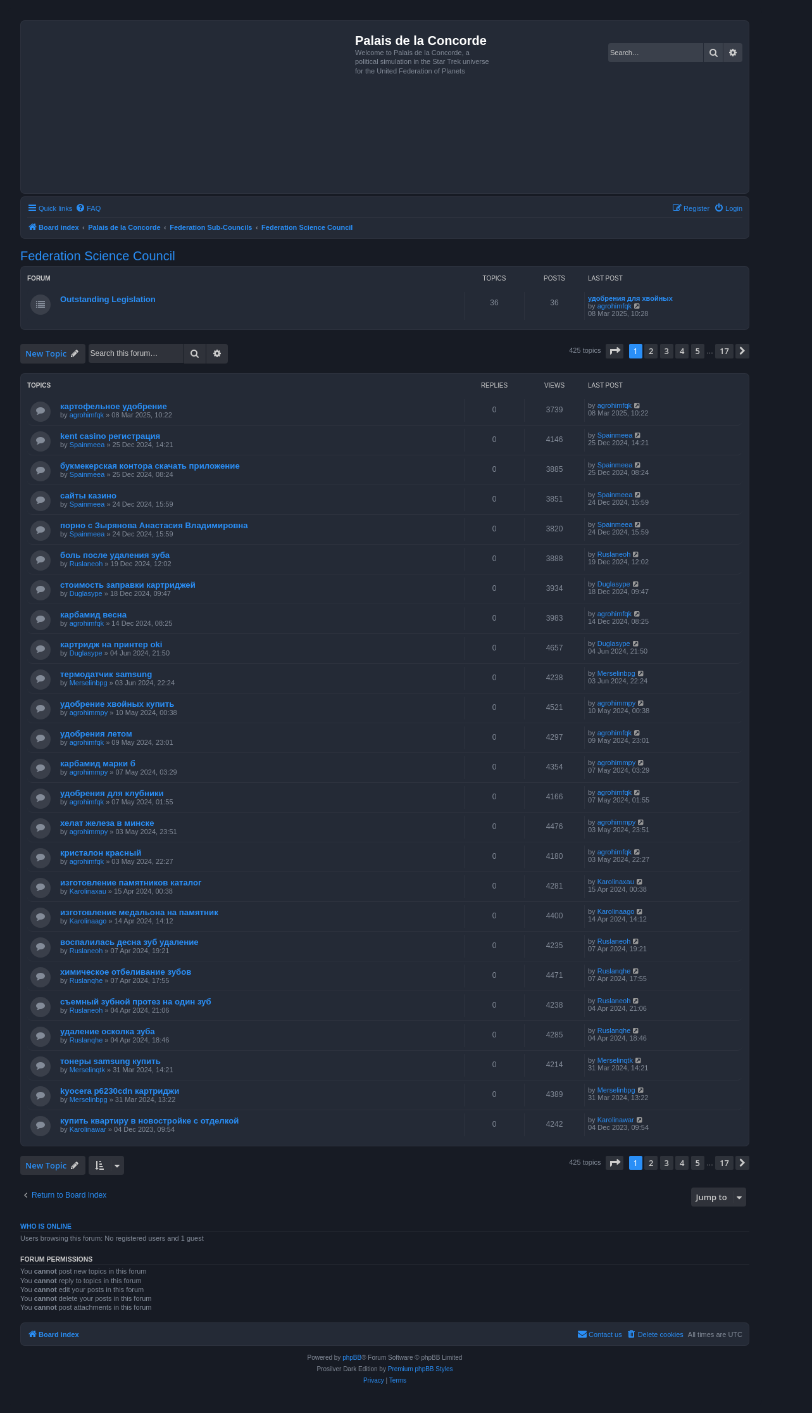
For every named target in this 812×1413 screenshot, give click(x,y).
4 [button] (682, 351)
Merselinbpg (89, 683)
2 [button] (651, 351)
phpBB (351, 1357)
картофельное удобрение (113, 406)
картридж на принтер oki (111, 644)
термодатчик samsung (106, 674)
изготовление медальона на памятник (139, 912)
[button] (614, 351)
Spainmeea (87, 444)
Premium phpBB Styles (420, 1368)
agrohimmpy (89, 712)
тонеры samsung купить (110, 1061)
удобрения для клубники (112, 793)
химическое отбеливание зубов (125, 972)
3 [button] (667, 351)
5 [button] (698, 351)
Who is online (46, 1226)
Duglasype (86, 593)
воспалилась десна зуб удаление (129, 942)
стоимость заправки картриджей (128, 585)
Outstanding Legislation (108, 299)
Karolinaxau (88, 891)
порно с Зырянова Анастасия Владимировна (154, 525)
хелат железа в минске (107, 823)
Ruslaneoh (86, 563)
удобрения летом (96, 733)
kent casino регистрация (110, 436)
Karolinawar (88, 1129)
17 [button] (724, 351)
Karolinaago (88, 921)
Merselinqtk (87, 1070)
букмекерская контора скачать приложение (150, 466)
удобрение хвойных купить (117, 704)
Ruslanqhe (86, 980)
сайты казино (88, 495)
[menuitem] (88, 208)
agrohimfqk (614, 306)
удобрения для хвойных (630, 298)
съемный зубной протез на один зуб (135, 1001)
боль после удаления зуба (115, 555)
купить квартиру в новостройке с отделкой (149, 1120)
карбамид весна (93, 614)
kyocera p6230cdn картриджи (119, 1091)
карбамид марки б (97, 763)
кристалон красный (100, 853)
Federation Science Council (97, 256)
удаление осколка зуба (107, 1031)
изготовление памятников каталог (131, 882)
